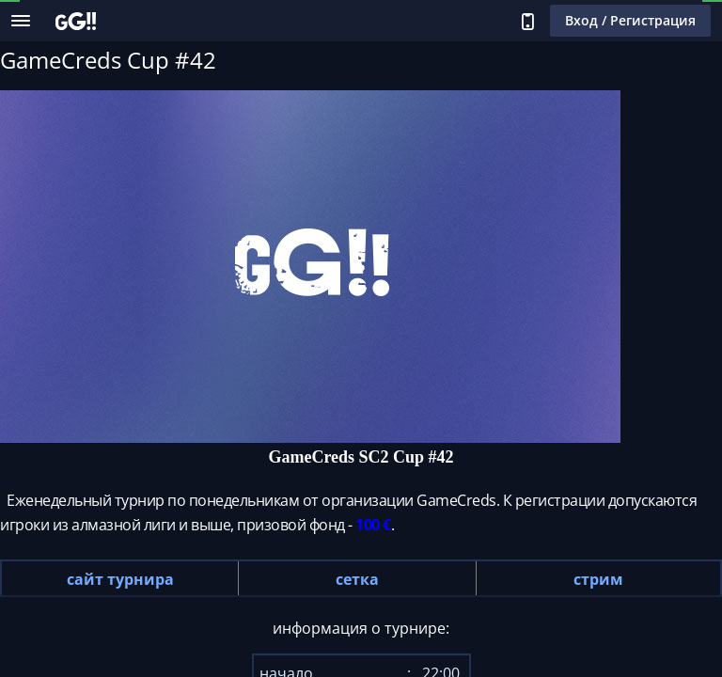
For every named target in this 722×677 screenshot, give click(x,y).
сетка (357, 579)
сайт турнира (120, 579)
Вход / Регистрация (630, 20)
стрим (598, 579)
